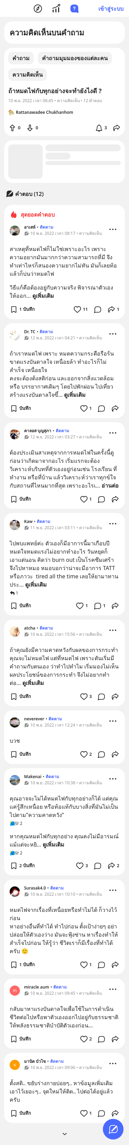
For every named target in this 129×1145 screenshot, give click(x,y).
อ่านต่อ (110, 485)
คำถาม (21, 58)
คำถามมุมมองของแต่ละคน (75, 58)
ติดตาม (46, 227)
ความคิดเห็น (27, 74)
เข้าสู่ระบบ (110, 8)
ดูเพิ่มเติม (43, 295)
